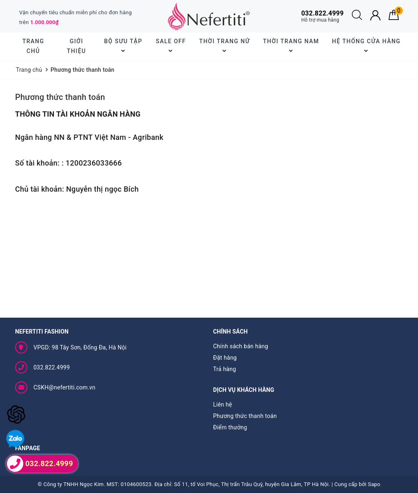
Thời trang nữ (224, 46)
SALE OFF (171, 46)
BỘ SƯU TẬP (123, 46)
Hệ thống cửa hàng (366, 46)
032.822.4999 (51, 367)
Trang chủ (33, 46)
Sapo (374, 484)
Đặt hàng (225, 357)
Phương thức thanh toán (60, 97)
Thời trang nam (291, 46)
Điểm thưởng (230, 427)
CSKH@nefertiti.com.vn (64, 387)
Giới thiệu (76, 46)
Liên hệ (222, 404)
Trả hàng (224, 369)
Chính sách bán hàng (240, 346)
